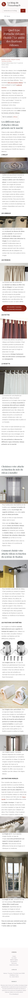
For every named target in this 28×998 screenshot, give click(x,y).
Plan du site (14, 963)
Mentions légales (14, 959)
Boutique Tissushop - (6, 59)
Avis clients (14, 958)
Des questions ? (14, 961)
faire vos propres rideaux (15, 82)
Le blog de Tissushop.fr (13, 4)
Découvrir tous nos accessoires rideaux (14, 308)
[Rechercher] (23, 10)
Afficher (15, 117)
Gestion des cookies (14, 965)
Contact (14, 956)
